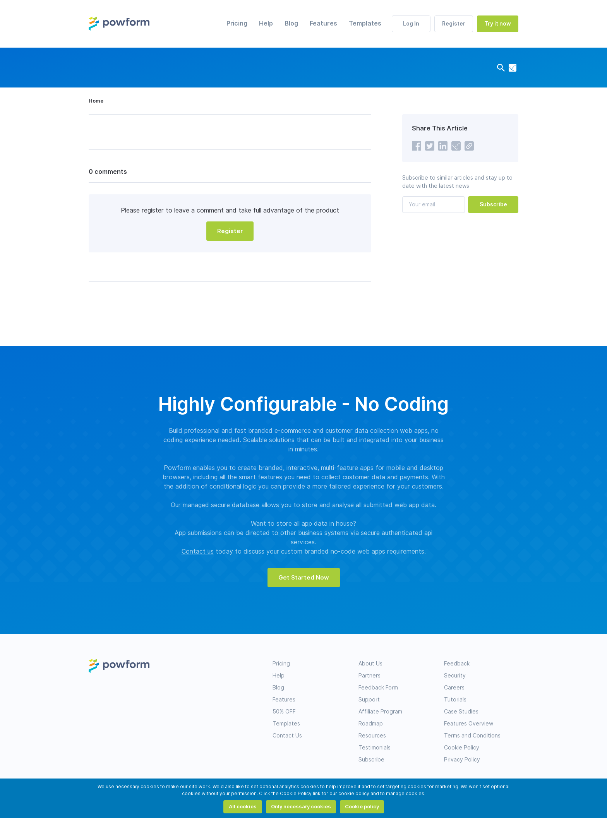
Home (96, 101)
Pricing (236, 23)
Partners (369, 675)
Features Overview (468, 723)
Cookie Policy (461, 747)
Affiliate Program (380, 711)
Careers (454, 687)
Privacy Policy (462, 759)
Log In (411, 24)
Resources (372, 735)
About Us (370, 663)
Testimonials (374, 747)
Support (369, 699)
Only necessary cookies (301, 806)
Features (323, 23)
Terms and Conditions (472, 735)
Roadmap (370, 723)
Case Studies (461, 711)
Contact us (198, 551)
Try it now (497, 24)
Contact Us (287, 735)
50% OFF (284, 711)
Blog (291, 23)
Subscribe (371, 759)
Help (266, 23)
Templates (365, 23)
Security (455, 675)
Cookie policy (362, 806)
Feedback (457, 663)
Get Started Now (303, 577)
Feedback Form (378, 687)
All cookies (243, 806)
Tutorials (455, 699)
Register (453, 24)
